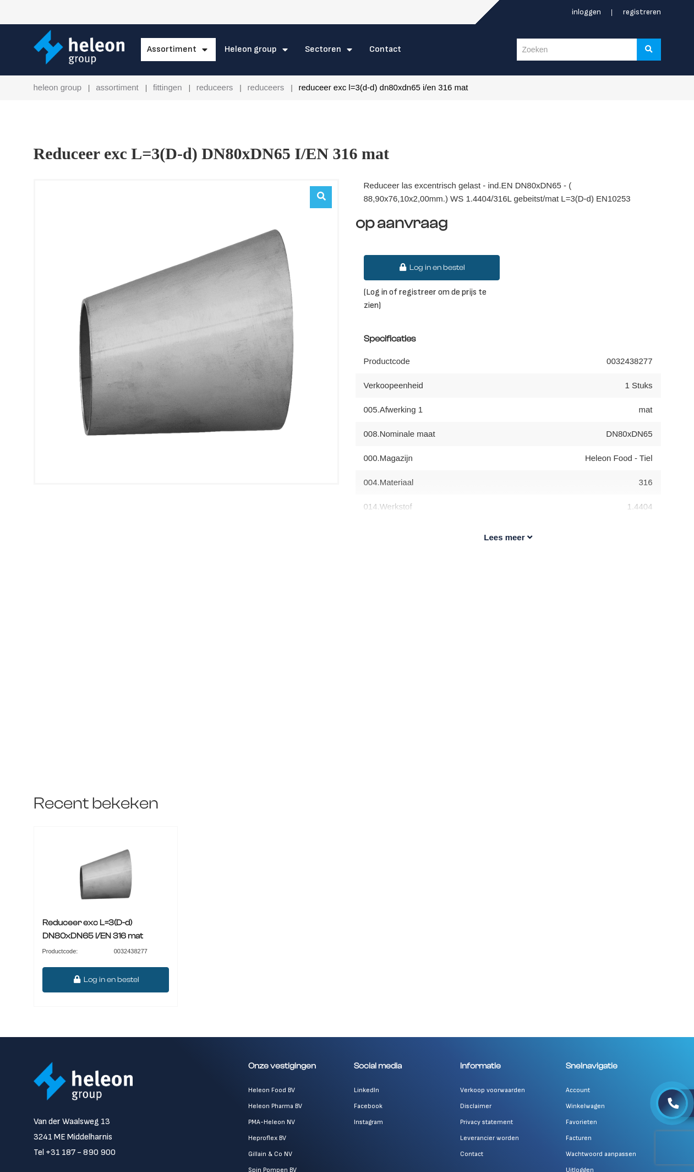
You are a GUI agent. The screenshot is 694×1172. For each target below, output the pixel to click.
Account (578, 1090)
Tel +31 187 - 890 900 (75, 1152)
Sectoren (323, 49)
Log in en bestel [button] (432, 267)
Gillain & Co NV (270, 1154)
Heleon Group (251, 49)
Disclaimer (475, 1106)
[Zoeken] (649, 50)
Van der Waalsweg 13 (72, 1121)
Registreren (642, 12)
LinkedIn (366, 1090)
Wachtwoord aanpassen (601, 1154)
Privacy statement (486, 1122)
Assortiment (171, 49)
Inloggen (587, 12)
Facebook (368, 1106)
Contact (385, 49)
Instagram (368, 1122)
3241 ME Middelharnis (73, 1137)
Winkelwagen (585, 1106)
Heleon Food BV (271, 1090)
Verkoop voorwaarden (492, 1090)
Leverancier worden (489, 1138)
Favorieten (581, 1122)
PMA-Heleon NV (271, 1122)
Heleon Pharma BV (275, 1106)
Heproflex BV (267, 1138)
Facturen (579, 1138)
